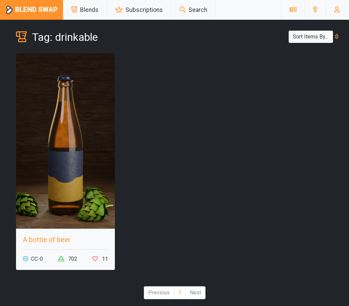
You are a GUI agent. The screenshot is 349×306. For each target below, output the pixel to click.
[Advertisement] (283, 95)
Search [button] (193, 9)
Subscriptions (139, 9)
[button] (315, 10)
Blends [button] (84, 9)
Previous (159, 292)
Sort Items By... (313, 36)
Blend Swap (31, 10)
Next (195, 292)
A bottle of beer (47, 240)
